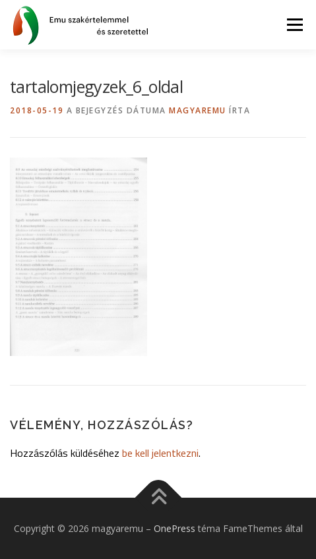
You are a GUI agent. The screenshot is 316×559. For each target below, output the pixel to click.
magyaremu (197, 110)
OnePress (174, 528)
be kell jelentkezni (160, 453)
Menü (294, 24)
